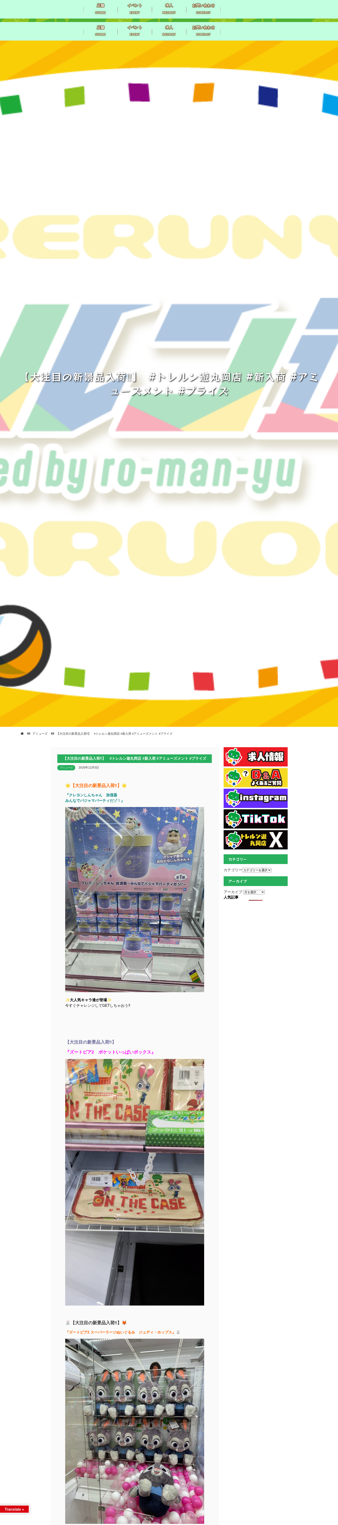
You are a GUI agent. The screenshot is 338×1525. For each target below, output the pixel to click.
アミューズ (66, 767)
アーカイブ (233, 892)
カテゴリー (233, 870)
